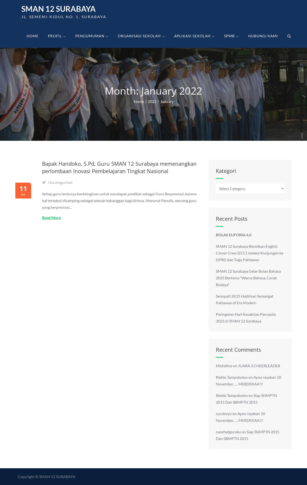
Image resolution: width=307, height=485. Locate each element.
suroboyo (224, 413)
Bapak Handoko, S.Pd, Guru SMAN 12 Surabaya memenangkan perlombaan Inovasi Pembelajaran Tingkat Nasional (119, 167)
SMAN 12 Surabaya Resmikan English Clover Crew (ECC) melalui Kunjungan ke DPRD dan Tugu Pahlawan (249, 253)
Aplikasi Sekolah (194, 36)
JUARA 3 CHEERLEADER (259, 365)
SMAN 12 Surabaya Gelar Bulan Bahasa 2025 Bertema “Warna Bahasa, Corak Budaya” (248, 278)
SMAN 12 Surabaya (58, 9)
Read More (51, 217)
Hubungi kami (263, 36)
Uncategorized (60, 182)
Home (33, 36)
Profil (57, 36)
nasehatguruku (228, 431)
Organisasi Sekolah (141, 36)
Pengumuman (91, 36)
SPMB (231, 36)
